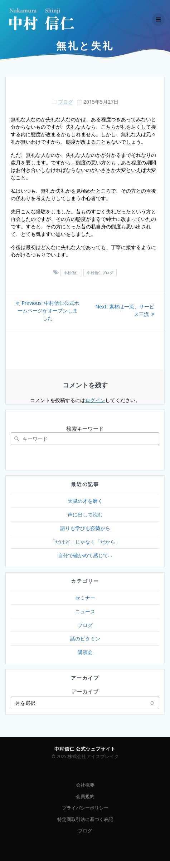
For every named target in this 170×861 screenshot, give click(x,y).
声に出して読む (85, 514)
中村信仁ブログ (100, 272)
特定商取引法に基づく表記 (85, 819)
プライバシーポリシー (85, 808)
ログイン (95, 400)
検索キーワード (85, 428)
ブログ (65, 101)
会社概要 (85, 785)
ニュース (85, 611)
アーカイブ (85, 691)
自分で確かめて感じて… (85, 555)
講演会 (85, 652)
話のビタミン (85, 638)
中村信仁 (71, 272)
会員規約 (85, 796)
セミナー (85, 597)
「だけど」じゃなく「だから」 (85, 541)
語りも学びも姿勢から (85, 528)
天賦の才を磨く (85, 501)
